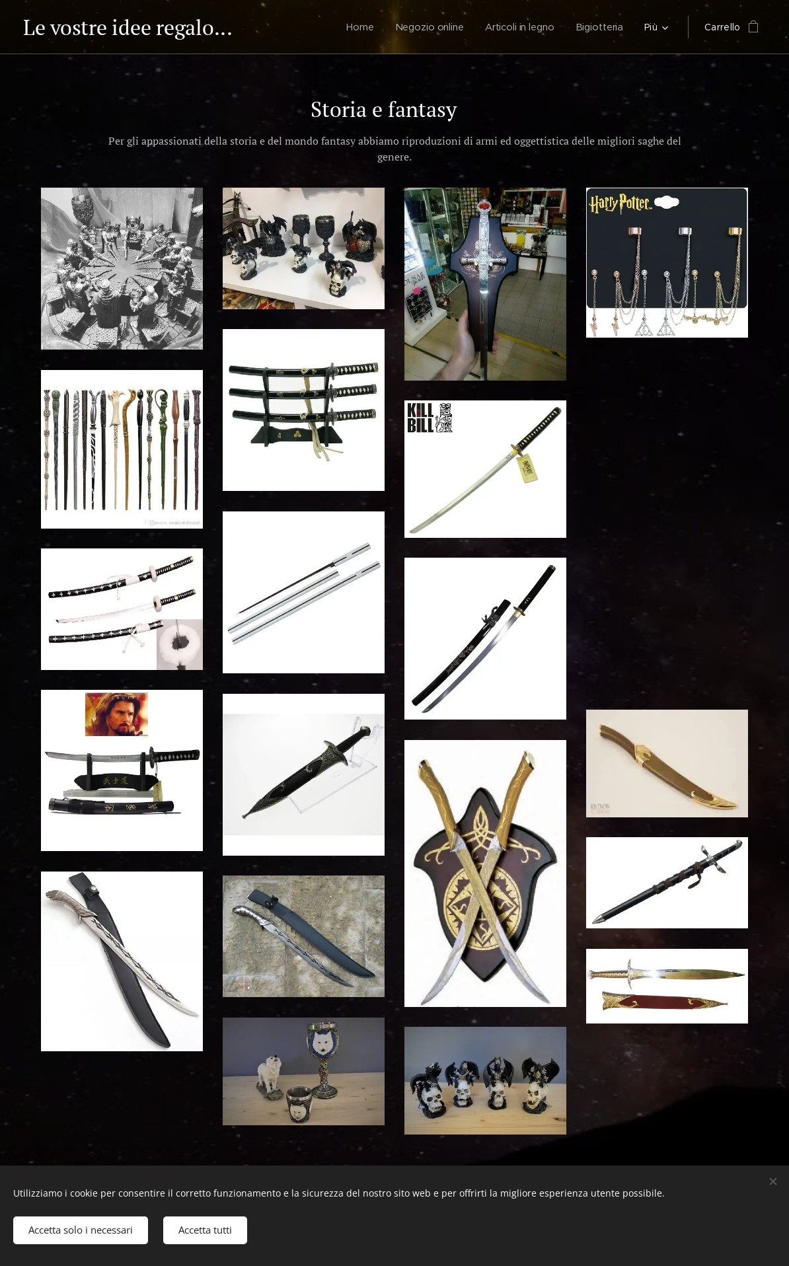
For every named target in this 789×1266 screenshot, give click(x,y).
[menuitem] (358, 27)
